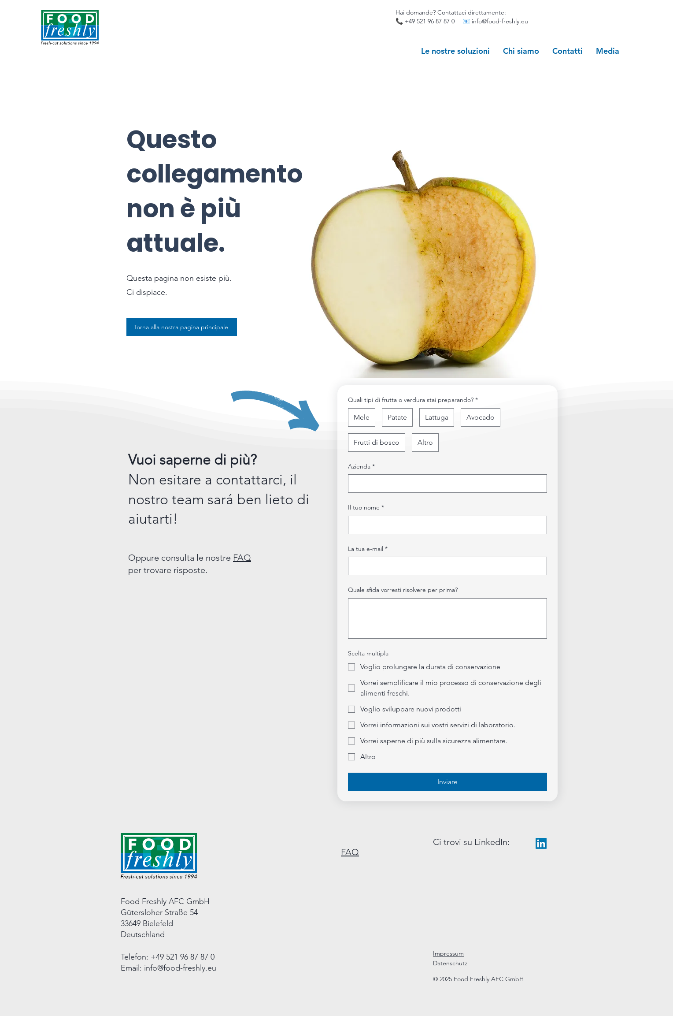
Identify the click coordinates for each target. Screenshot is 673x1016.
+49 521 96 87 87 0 (430, 21)
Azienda (361, 466)
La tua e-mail (368, 549)
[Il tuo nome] (444, 525)
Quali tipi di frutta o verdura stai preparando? (413, 400)
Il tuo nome (366, 507)
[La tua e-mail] (444, 566)
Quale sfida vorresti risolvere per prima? (403, 590)
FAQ (242, 557)
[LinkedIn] (541, 843)
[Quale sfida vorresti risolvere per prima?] (447, 618)
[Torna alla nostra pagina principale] (181, 327)
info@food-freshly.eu (180, 968)
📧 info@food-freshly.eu (495, 21)
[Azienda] (444, 483)
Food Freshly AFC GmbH (165, 901)
